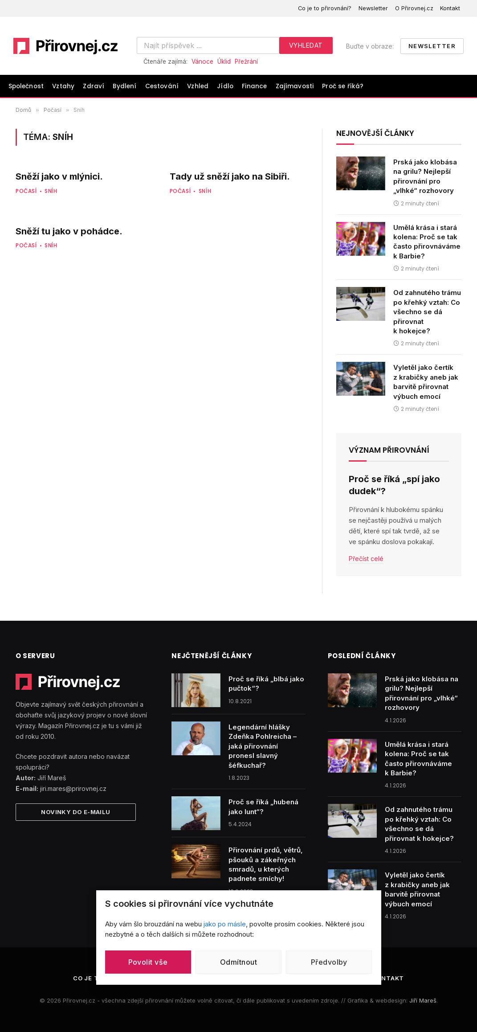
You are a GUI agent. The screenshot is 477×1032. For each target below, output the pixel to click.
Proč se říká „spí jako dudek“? (394, 485)
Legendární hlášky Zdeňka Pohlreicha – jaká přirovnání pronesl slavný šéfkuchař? (262, 746)
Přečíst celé (366, 558)
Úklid (224, 61)
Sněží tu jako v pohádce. (69, 231)
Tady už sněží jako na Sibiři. (230, 176)
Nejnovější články (375, 133)
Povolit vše (148, 962)
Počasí (26, 191)
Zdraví (93, 86)
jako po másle (225, 924)
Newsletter (373, 8)
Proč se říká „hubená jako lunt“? (263, 806)
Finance (254, 86)
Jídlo (225, 86)
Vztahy (63, 86)
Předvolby (329, 962)
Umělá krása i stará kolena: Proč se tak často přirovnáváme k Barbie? (427, 241)
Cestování (162, 86)
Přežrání (246, 61)
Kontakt (450, 8)
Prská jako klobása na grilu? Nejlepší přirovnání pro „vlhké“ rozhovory (425, 176)
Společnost (26, 86)
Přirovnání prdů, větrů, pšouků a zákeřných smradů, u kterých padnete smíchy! (265, 864)
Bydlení (124, 86)
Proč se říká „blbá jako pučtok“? (266, 683)
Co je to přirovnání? (324, 8)
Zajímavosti (295, 86)
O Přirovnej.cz (414, 8)
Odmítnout (238, 962)
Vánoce (202, 61)
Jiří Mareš (422, 1000)
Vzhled (197, 86)
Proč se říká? (342, 86)
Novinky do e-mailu (75, 811)
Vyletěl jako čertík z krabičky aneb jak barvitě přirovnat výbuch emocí (425, 381)
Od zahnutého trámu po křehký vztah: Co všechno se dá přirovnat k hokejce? (427, 311)
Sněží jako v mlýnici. (59, 176)
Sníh (51, 191)
